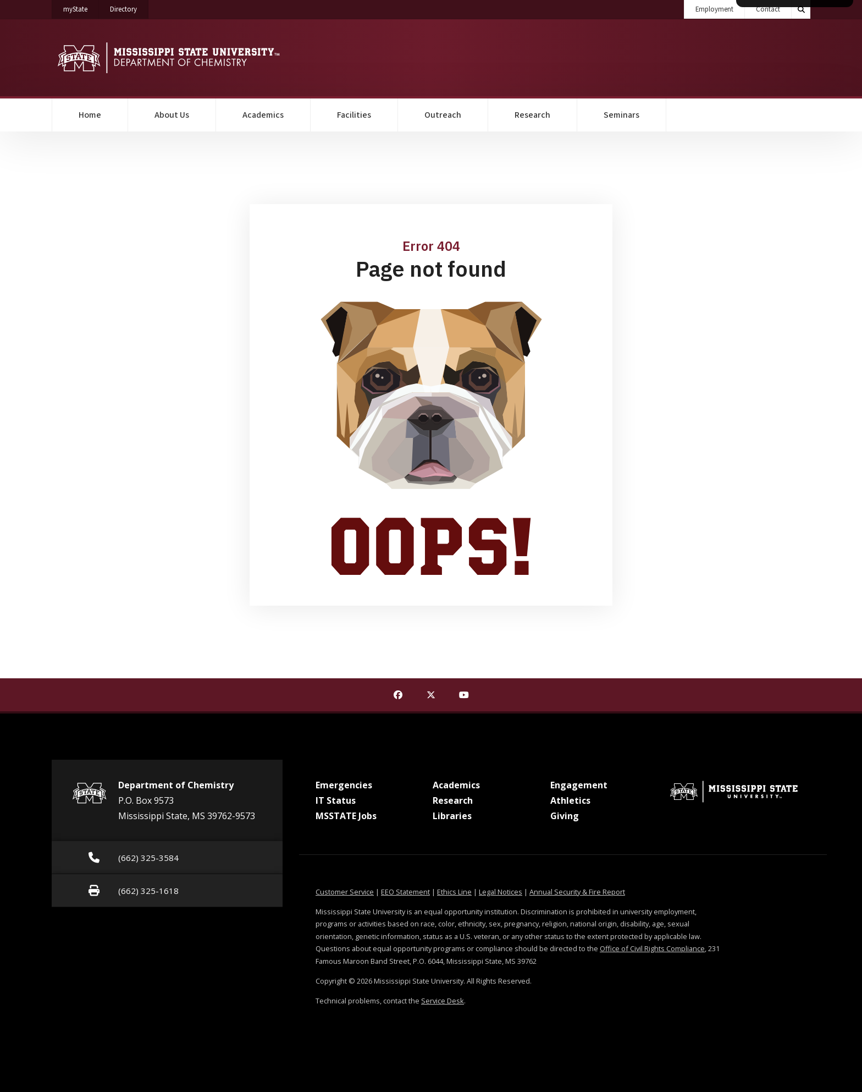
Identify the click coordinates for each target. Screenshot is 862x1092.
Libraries (452, 816)
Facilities (354, 115)
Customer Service (345, 892)
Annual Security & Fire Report (577, 892)
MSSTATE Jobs (346, 816)
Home (90, 115)
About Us (171, 115)
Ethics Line (454, 892)
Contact (768, 9)
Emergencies (344, 785)
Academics (263, 115)
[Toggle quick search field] (801, 9)
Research (532, 115)
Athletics (570, 800)
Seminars (621, 115)
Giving (564, 816)
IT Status (336, 800)
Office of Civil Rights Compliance (652, 948)
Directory (129, 7)
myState (81, 7)
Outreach (442, 115)
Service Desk (442, 1001)
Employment (714, 9)
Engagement (578, 785)
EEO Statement (405, 892)
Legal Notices (500, 892)
